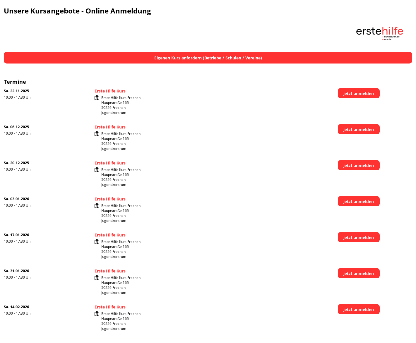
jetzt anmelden (358, 93)
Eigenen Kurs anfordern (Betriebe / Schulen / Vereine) (208, 58)
